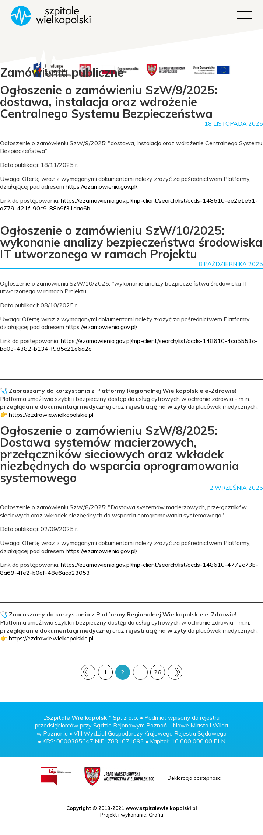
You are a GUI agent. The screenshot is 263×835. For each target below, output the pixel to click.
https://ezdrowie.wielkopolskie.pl (51, 414)
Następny (175, 672)
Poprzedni (88, 672)
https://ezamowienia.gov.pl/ (101, 186)
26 (157, 672)
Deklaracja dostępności (195, 778)
